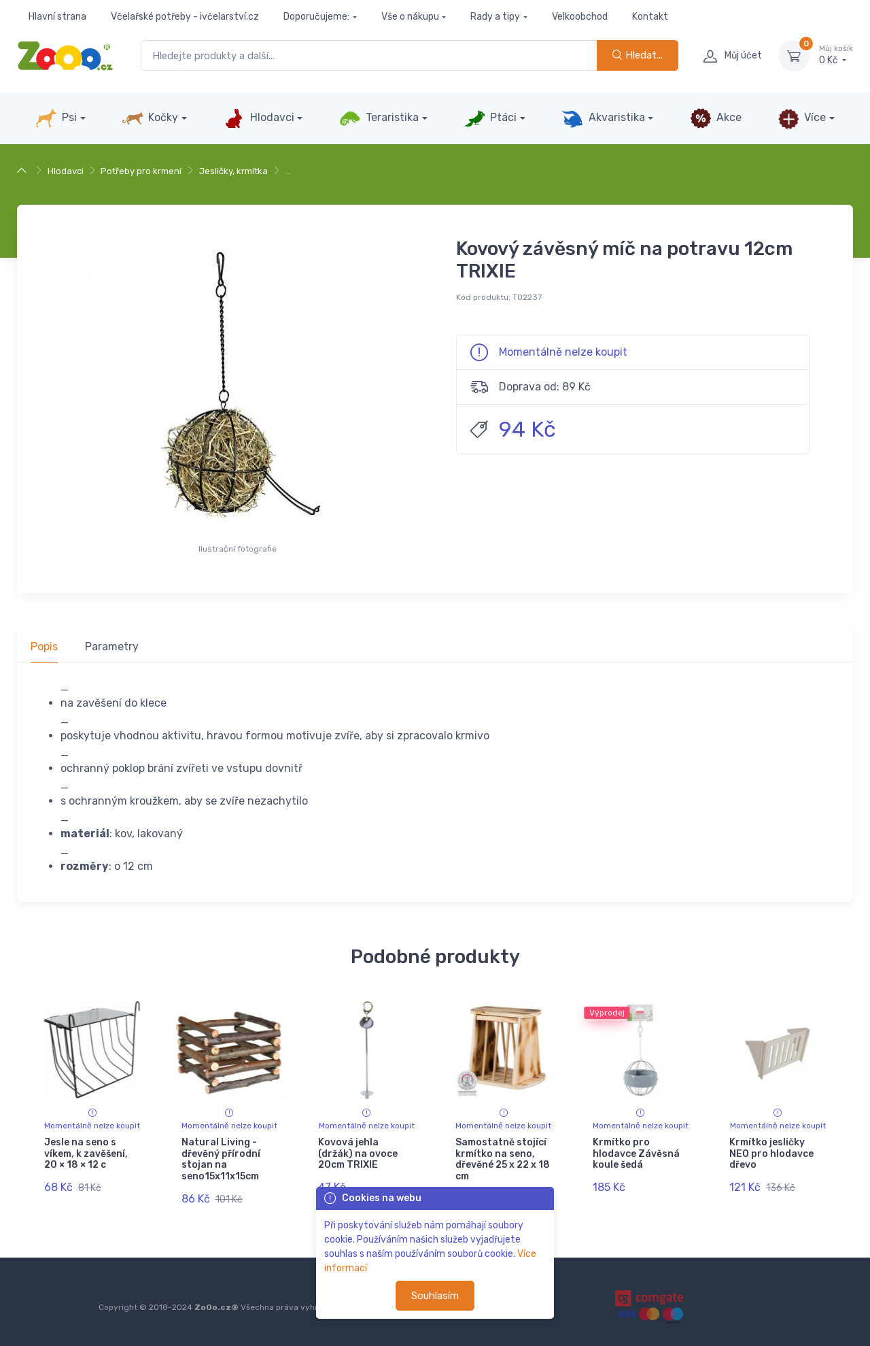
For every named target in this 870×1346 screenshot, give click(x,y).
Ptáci (490, 118)
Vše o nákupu (410, 16)
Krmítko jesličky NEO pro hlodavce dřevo (771, 1154)
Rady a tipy (495, 16)
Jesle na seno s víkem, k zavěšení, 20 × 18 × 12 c (86, 1154)
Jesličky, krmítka (233, 171)
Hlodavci (258, 118)
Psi (56, 118)
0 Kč (836, 55)
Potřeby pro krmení (141, 171)
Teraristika (379, 118)
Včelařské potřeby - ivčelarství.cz (185, 16)
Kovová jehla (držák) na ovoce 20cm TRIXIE (358, 1154)
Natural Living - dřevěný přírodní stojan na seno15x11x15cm (220, 1159)
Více (802, 118)
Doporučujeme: (316, 16)
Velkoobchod (580, 16)
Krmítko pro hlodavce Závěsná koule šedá (636, 1154)
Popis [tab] (44, 646)
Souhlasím (435, 1296)
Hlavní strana (57, 16)
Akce (716, 118)
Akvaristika (602, 118)
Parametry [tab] (112, 646)
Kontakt (650, 16)
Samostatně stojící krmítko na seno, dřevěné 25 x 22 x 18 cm (502, 1159)
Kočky (150, 118)
